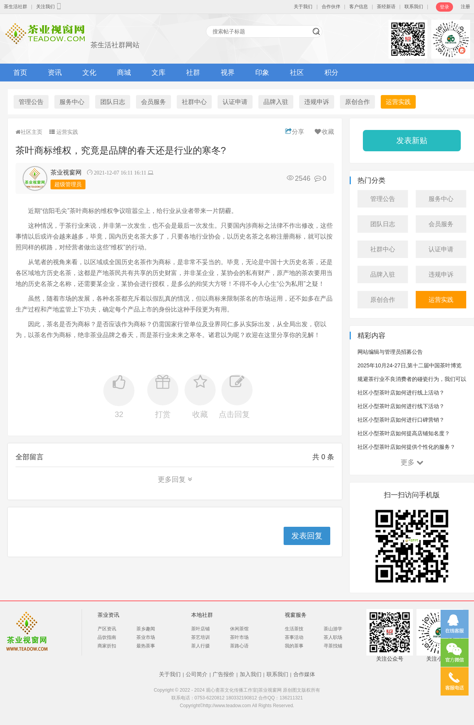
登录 (444, 7)
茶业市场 (145, 637)
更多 (412, 462)
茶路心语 (239, 646)
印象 (262, 72)
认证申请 (235, 102)
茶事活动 (294, 637)
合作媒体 (304, 674)
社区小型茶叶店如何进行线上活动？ (400, 392)
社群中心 (194, 102)
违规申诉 (316, 102)
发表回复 (306, 535)
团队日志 (112, 102)
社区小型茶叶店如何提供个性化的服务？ (406, 447)
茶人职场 (333, 637)
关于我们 (303, 6)
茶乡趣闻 (145, 629)
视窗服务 (296, 615)
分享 (294, 131)
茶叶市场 (239, 637)
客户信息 (358, 6)
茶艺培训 (200, 637)
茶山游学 (333, 629)
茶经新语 (386, 6)
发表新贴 (411, 140)
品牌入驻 (275, 102)
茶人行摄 (200, 646)
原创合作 (357, 102)
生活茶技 (294, 629)
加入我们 (250, 674)
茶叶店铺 (200, 629)
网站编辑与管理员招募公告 (390, 352)
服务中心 (71, 102)
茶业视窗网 (66, 172)
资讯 (55, 72)
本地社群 (202, 615)
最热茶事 (145, 646)
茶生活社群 (15, 6)
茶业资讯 (108, 615)
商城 (124, 72)
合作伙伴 (331, 6)
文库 (159, 72)
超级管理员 (68, 184)
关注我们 (49, 6)
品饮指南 (107, 637)
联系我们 (413, 6)
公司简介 (196, 674)
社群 (193, 72)
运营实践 (398, 102)
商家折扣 (107, 646)
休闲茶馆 (239, 629)
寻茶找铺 (333, 646)
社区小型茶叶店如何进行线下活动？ (400, 406)
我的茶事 (294, 646)
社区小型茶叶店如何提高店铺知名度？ (403, 433)
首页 (20, 72)
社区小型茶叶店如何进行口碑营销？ (400, 420)
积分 (331, 72)
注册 (465, 6)
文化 (89, 72)
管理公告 (31, 102)
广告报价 (223, 674)
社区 (297, 72)
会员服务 (153, 102)
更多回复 (175, 479)
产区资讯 (107, 629)
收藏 (324, 131)
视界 (228, 72)
